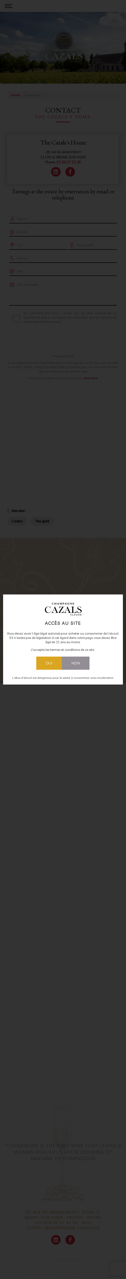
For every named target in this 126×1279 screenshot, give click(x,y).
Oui (49, 663)
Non (75, 663)
